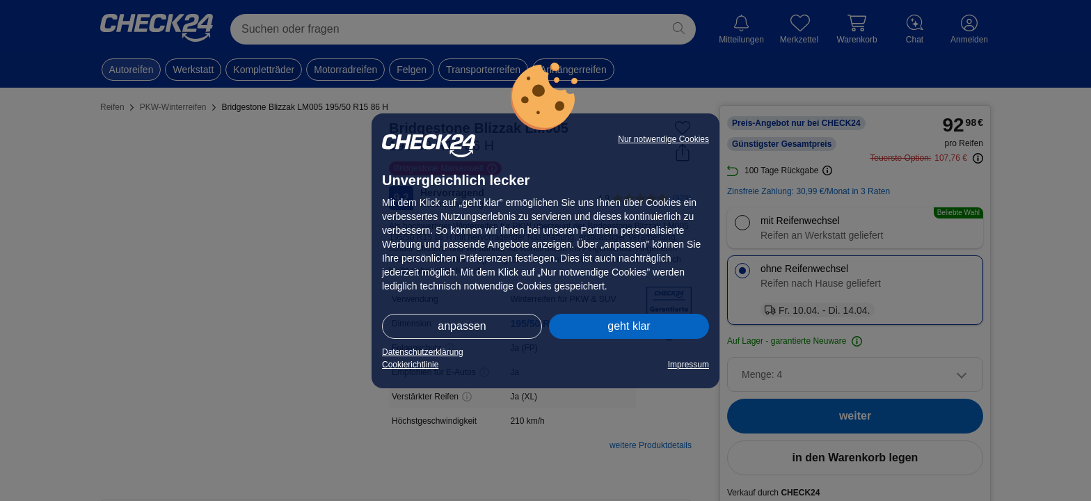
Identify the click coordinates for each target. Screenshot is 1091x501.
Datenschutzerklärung (422, 352)
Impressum (688, 364)
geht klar (628, 326)
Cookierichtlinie (410, 364)
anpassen (462, 326)
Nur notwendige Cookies (663, 139)
